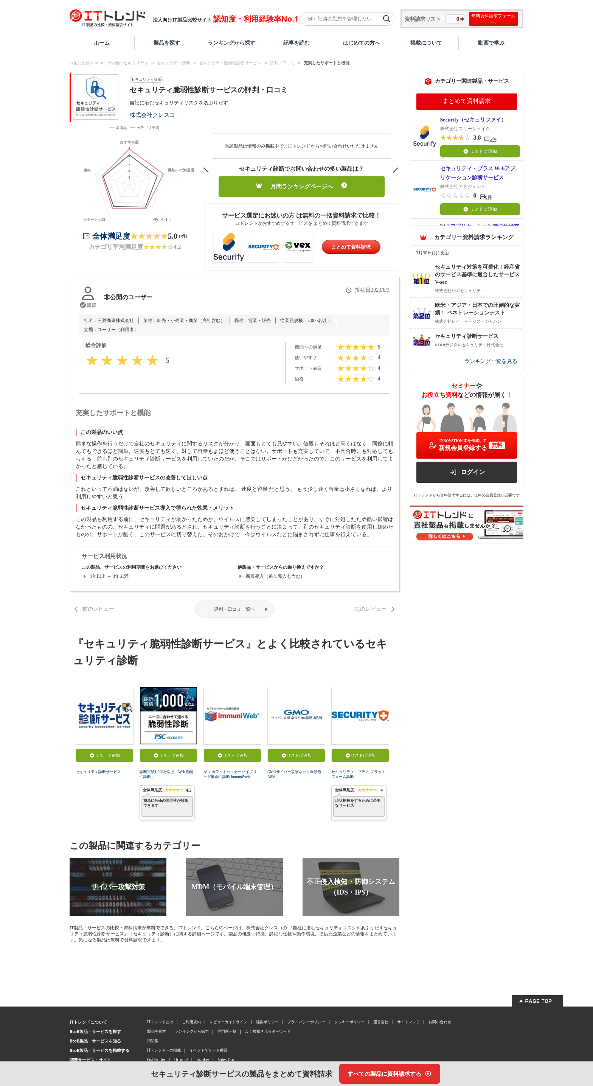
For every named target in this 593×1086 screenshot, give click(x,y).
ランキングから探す (231, 42)
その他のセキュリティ (127, 63)
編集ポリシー (267, 1021)
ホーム (102, 42)
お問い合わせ (439, 1021)
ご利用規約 (191, 1021)
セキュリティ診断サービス (98, 772)
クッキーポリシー (349, 1021)
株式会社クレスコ (152, 115)
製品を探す (167, 42)
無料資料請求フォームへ (493, 19)
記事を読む (296, 42)
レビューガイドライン (228, 1021)
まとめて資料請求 (351, 247)
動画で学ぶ (491, 42)
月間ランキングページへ (301, 186)
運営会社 (380, 1021)
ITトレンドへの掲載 (164, 1050)
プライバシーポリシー (306, 1021)
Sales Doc (226, 1059)
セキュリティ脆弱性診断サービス (230, 63)
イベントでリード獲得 (208, 1050)
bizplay (203, 1059)
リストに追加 (104, 755)
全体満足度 (111, 236)
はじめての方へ (361, 42)
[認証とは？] (87, 305)
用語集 (152, 1040)
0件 (488, 197)
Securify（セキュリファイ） (473, 120)
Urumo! (181, 1059)
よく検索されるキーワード (267, 1031)
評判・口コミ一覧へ (234, 609)
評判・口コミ (282, 63)
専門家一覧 (226, 1031)
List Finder (156, 1059)
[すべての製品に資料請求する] (389, 1074)
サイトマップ (408, 1021)
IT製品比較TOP (84, 63)
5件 (493, 139)
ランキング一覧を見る (490, 361)
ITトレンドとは (160, 1021)
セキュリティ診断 (173, 63)
